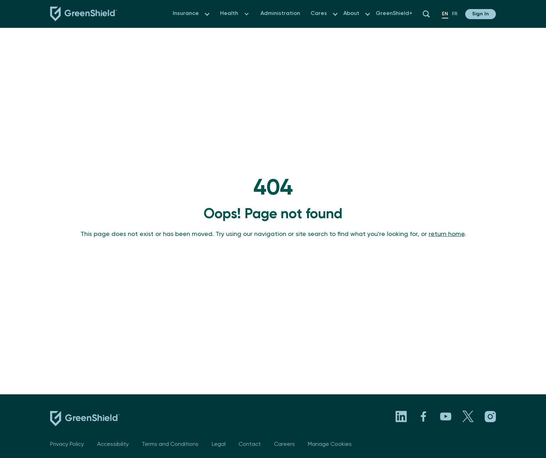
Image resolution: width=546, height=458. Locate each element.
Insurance (186, 13)
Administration (280, 13)
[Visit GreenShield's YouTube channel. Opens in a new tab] (445, 416)
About (351, 13)
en (445, 13)
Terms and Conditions (170, 444)
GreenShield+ (394, 13)
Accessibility (113, 444)
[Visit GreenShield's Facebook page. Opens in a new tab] (423, 416)
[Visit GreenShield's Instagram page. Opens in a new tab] (490, 416)
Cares (319, 13)
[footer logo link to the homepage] (85, 420)
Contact (250, 444)
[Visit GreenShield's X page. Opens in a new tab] (468, 416)
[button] (207, 14)
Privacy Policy (67, 444)
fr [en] (455, 13)
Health (229, 13)
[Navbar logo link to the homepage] (83, 14)
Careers (284, 444)
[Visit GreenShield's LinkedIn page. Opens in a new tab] (401, 416)
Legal (219, 444)
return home (447, 234)
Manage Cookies (330, 444)
